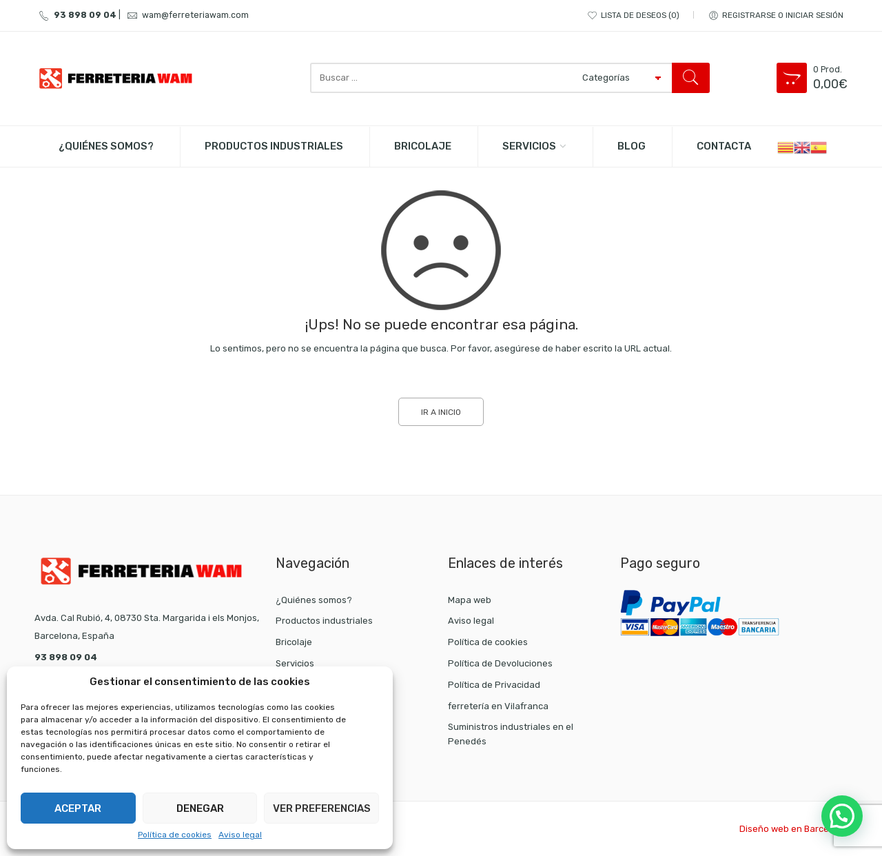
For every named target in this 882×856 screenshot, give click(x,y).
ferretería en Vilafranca (498, 706)
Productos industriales (324, 620)
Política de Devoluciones (500, 663)
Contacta (724, 146)
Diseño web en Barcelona (793, 829)
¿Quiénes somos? (106, 146)
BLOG (631, 146)
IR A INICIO (441, 412)
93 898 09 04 (75, 15)
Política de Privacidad (494, 685)
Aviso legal (240, 834)
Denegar (200, 808)
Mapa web (469, 600)
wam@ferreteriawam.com (186, 15)
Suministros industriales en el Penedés (510, 734)
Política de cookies (175, 834)
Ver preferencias (322, 808)
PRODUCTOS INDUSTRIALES (274, 146)
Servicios (529, 146)
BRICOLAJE (422, 146)
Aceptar (77, 808)
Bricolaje (294, 642)
